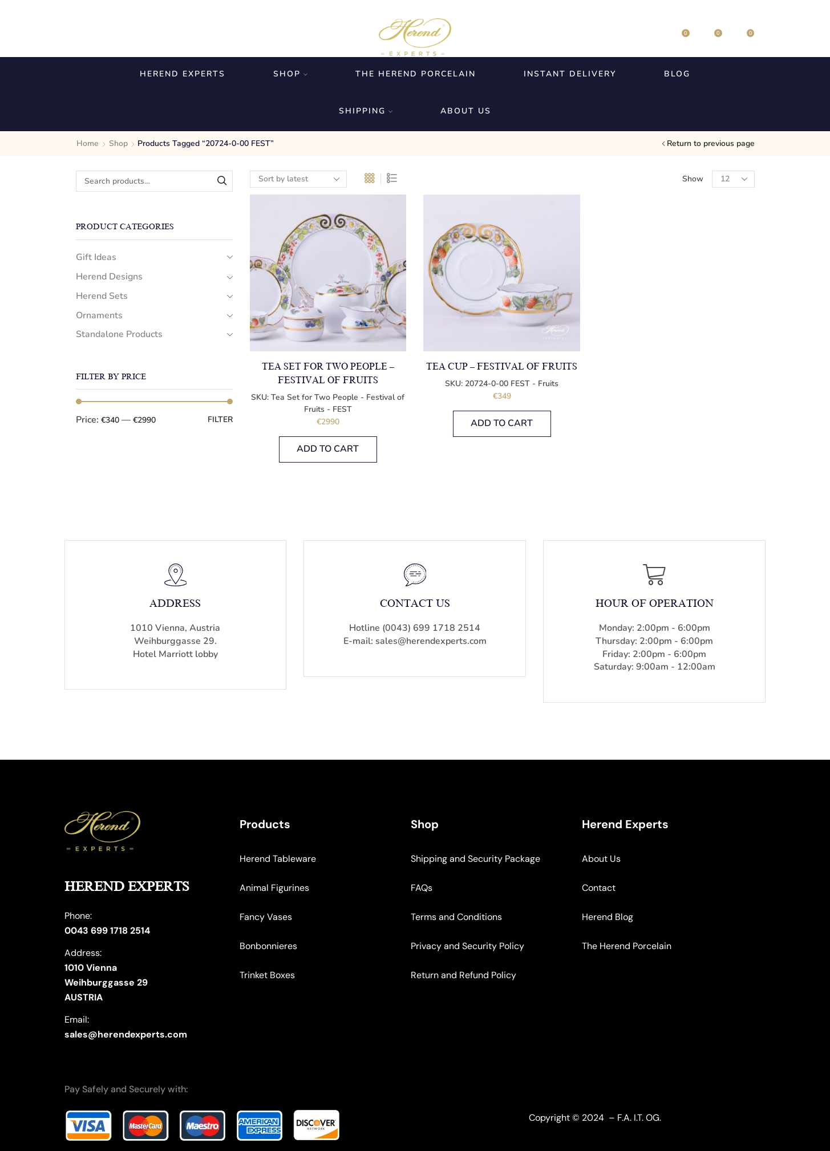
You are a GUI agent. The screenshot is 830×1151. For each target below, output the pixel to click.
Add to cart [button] (328, 449)
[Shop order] (298, 179)
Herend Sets (102, 296)
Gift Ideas (96, 257)
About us (465, 111)
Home (87, 143)
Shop (290, 73)
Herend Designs (109, 276)
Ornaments (99, 315)
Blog (677, 73)
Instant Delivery (570, 73)
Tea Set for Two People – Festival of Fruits (328, 374)
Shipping (365, 111)
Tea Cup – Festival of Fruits (501, 367)
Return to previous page (711, 143)
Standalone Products (119, 334)
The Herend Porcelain (415, 73)
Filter (220, 419)
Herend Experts (182, 73)
